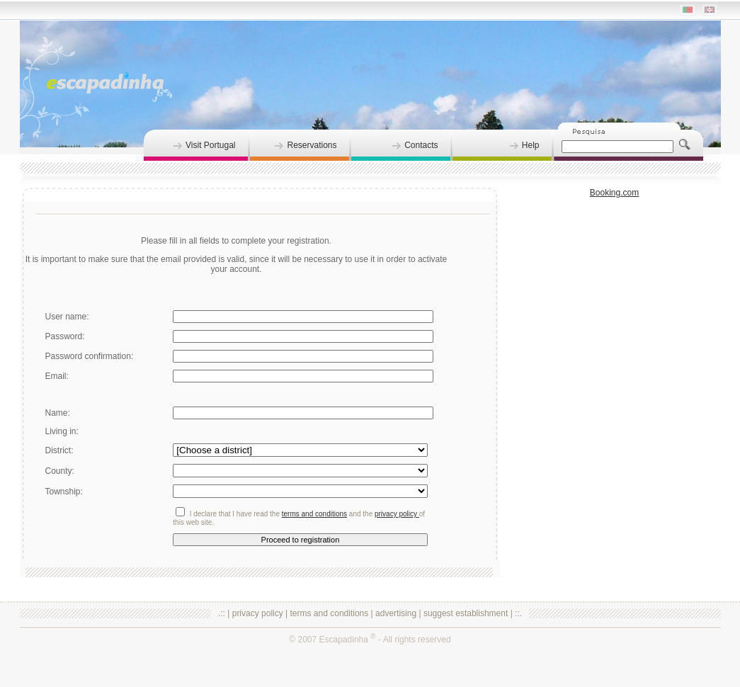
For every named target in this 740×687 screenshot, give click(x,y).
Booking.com (614, 193)
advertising (395, 613)
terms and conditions (329, 613)
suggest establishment (465, 613)
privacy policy (257, 613)
